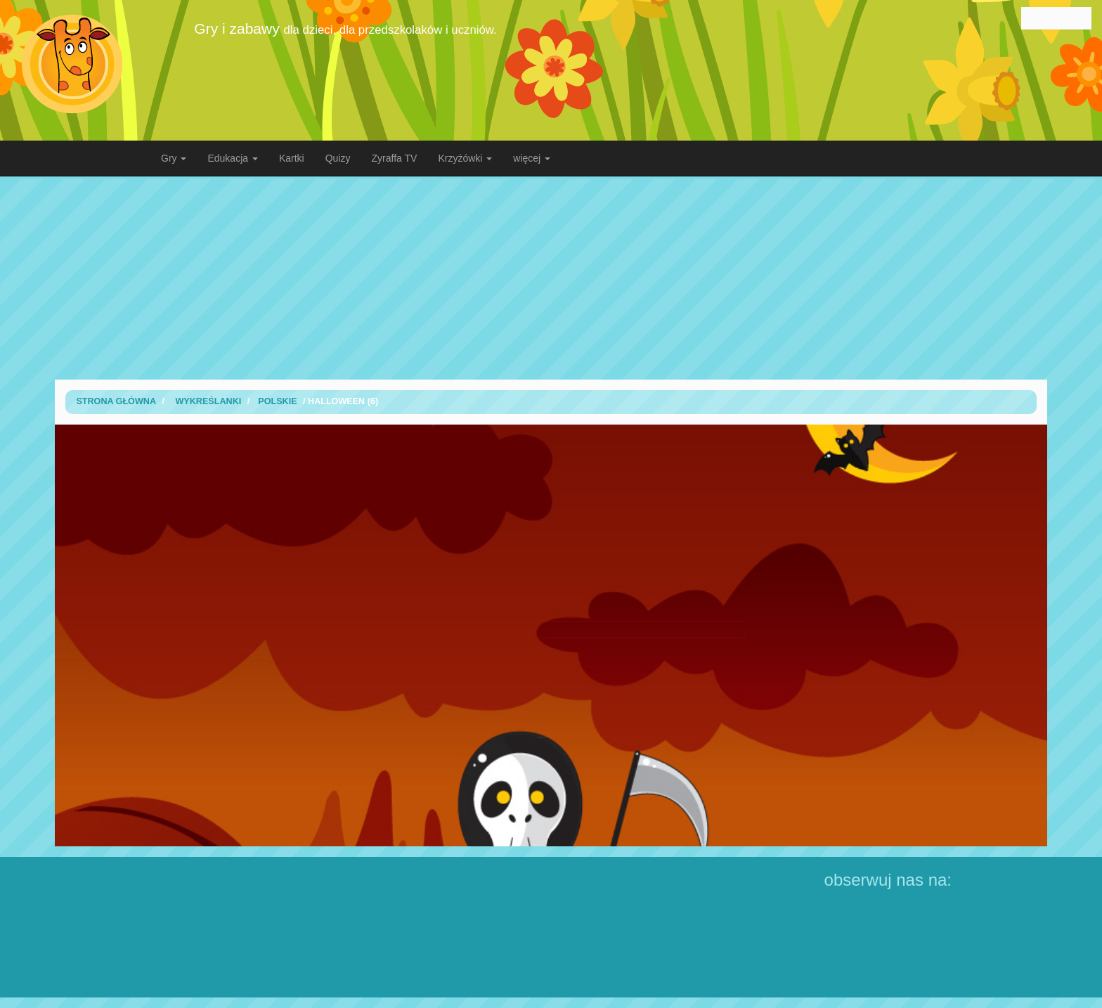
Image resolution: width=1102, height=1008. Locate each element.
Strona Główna (116, 401)
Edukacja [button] (232, 158)
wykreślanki (208, 401)
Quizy (338, 158)
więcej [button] (531, 158)
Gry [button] (173, 158)
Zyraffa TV (394, 158)
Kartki (291, 158)
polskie (277, 401)
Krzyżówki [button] (465, 158)
